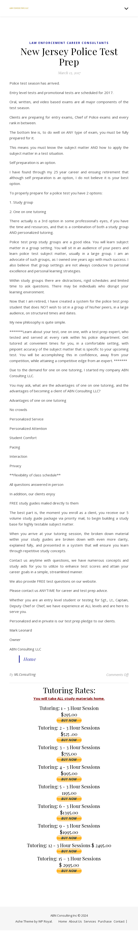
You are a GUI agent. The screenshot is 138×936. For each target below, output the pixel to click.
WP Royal (45, 921)
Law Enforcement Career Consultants (69, 43)
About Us (75, 921)
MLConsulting (25, 674)
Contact (119, 921)
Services (90, 921)
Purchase (105, 921)
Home (29, 659)
